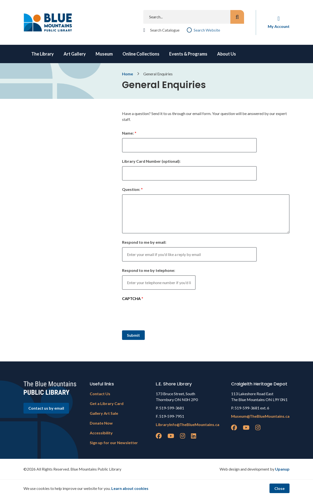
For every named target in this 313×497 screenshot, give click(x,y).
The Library (42, 54)
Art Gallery (75, 54)
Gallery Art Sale (104, 413)
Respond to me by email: (144, 242)
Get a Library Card (106, 403)
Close (279, 488)
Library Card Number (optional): (151, 161)
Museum (104, 54)
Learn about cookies (129, 488)
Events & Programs (188, 54)
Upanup (282, 469)
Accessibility (101, 432)
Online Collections (141, 54)
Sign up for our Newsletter (114, 442)
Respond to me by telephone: (148, 270)
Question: (131, 189)
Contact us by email (46, 408)
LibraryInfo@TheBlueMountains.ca (187, 424)
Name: (128, 133)
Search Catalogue (164, 30)
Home (127, 73)
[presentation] (159, 314)
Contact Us (100, 393)
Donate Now (101, 423)
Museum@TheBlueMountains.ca (260, 416)
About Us (226, 54)
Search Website (207, 30)
